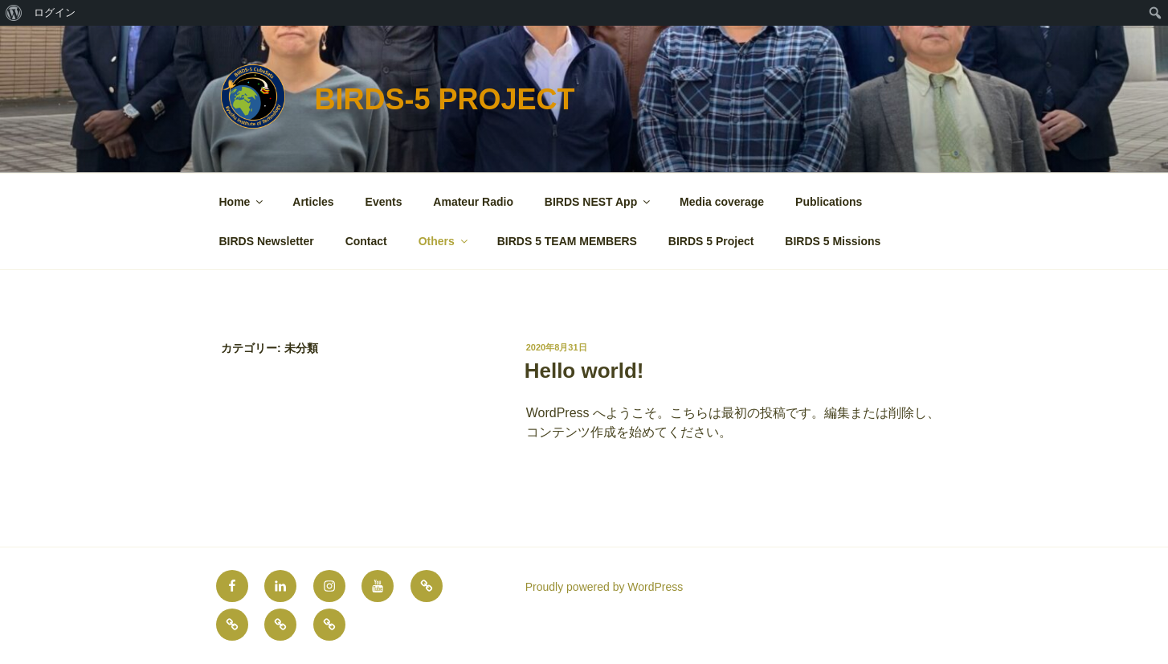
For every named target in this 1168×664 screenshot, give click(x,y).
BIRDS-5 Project (444, 99)
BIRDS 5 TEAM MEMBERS (567, 241)
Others (444, 241)
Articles (312, 201)
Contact (366, 241)
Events (384, 201)
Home (242, 201)
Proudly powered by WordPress (604, 586)
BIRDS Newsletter (266, 241)
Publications (828, 201)
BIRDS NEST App (598, 201)
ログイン (55, 12)
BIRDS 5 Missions (832, 241)
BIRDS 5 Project (711, 241)
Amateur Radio (473, 201)
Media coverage (722, 201)
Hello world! (584, 371)
